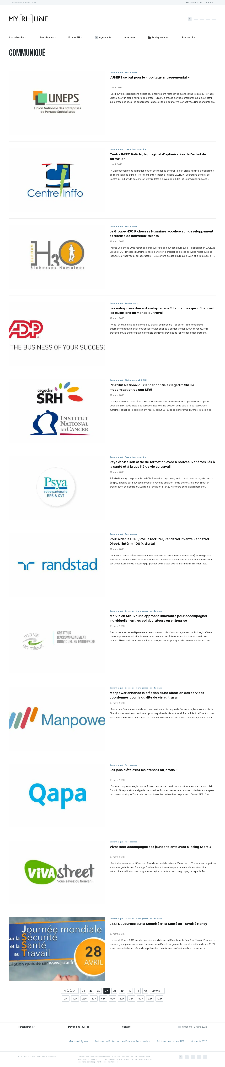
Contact (209, 2)
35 (90, 990)
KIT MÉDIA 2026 (194, 2)
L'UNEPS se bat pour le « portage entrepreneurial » (150, 77)
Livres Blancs (46, 37)
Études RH (74, 37)
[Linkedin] (208, 19)
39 (122, 990)
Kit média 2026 (199, 1041)
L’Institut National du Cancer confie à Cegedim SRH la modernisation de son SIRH (152, 387)
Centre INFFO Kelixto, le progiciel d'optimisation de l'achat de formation (158, 156)
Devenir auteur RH (78, 1026)
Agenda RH (103, 37)
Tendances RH (132, 303)
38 (114, 990)
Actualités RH (16, 37)
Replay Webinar (158, 37)
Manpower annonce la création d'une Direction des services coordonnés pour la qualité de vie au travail (157, 695)
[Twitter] (196, 19)
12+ (75, 998)
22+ (84, 998)
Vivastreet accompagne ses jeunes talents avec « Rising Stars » (160, 847)
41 (137, 990)
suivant (157, 990)
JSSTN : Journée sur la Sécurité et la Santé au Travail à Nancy (158, 924)
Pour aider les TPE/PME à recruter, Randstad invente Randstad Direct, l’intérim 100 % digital (159, 541)
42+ (103, 998)
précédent (70, 990)
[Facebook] (190, 19)
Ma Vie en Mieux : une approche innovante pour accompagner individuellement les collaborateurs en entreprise (158, 618)
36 (98, 990)
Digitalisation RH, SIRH (136, 380)
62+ (122, 998)
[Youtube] (214, 19)
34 (83, 990)
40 (129, 990)
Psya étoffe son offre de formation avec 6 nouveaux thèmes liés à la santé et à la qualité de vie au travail (162, 464)
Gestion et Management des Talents (143, 611)
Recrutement (132, 72)
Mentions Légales (78, 1041)
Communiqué (116, 72)
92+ (150, 998)
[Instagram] (202, 19)
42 (145, 990)
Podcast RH (188, 37)
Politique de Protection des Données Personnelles (122, 1041)
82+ (140, 998)
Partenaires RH (26, 1026)
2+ (65, 998)
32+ (93, 998)
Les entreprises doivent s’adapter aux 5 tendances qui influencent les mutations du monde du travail (162, 310)
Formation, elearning (135, 149)
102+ (159, 998)
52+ (112, 998)
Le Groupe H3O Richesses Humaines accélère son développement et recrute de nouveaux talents (161, 233)
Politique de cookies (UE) (170, 1041)
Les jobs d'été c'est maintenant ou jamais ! (143, 770)
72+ (131, 998)
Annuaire (129, 37)
